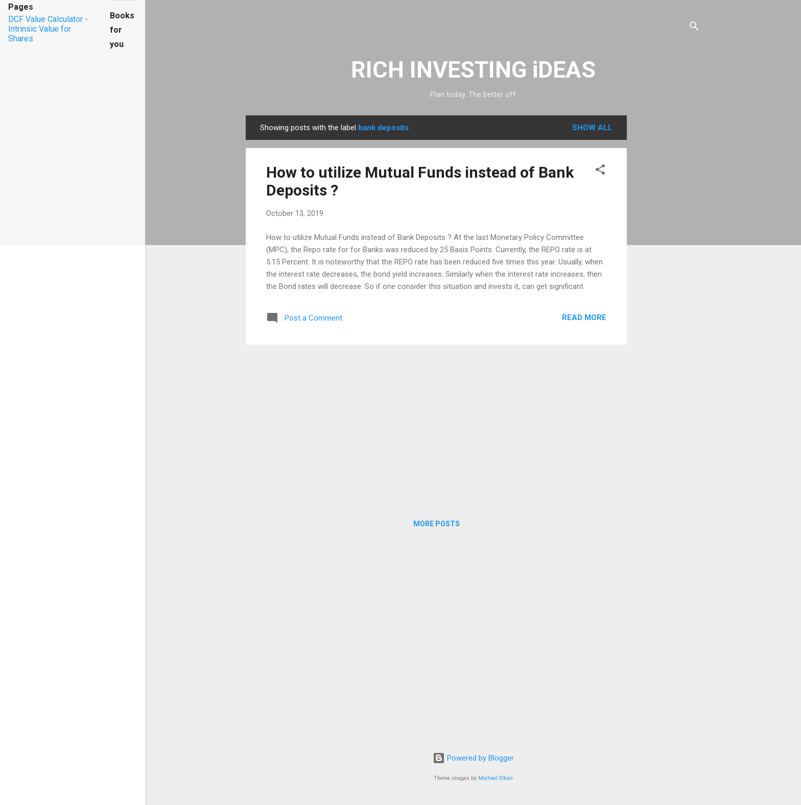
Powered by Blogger (473, 758)
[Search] (694, 27)
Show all (592, 127)
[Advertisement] (667, 268)
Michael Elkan (495, 778)
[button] (600, 171)
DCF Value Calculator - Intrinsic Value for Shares (48, 28)
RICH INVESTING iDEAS (473, 69)
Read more (584, 317)
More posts (436, 524)
